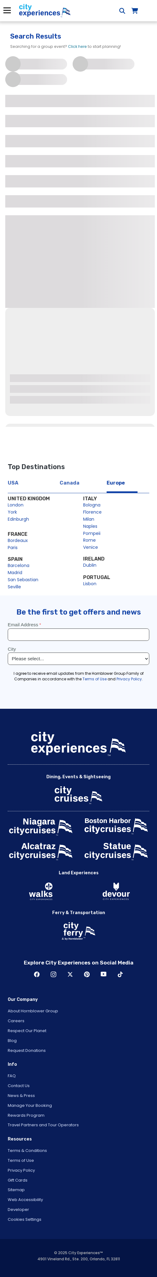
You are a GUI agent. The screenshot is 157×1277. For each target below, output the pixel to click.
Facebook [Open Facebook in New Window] (37, 974)
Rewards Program (26, 1115)
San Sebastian (23, 580)
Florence (92, 512)
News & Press (21, 1095)
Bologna (91, 505)
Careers (16, 1021)
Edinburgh (18, 519)
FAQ (12, 1076)
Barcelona (18, 565)
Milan (88, 519)
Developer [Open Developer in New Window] (18, 1209)
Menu (7, 10)
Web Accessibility (25, 1200)
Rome (89, 540)
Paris (13, 547)
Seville (14, 587)
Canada (69, 483)
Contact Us (19, 1086)
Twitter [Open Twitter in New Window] (70, 974)
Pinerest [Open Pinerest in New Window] (87, 974)
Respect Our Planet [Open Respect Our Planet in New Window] (27, 1031)
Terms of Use (21, 1160)
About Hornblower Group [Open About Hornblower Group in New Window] (33, 1011)
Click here (77, 46)
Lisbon (89, 584)
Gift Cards (18, 1180)
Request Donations (27, 1050)
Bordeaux (18, 540)
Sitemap (16, 1190)
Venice (90, 547)
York (12, 512)
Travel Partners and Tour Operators (43, 1125)
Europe (116, 483)
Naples (90, 526)
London (15, 505)
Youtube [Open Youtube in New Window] (103, 974)
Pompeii (91, 533)
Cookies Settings (24, 1219)
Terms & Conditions (27, 1150)
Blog (12, 1041)
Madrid (15, 572)
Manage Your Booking (30, 1105)
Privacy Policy (21, 1170)
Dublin (89, 565)
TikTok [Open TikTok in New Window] (120, 974)
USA (13, 483)
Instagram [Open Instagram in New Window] (53, 974)
